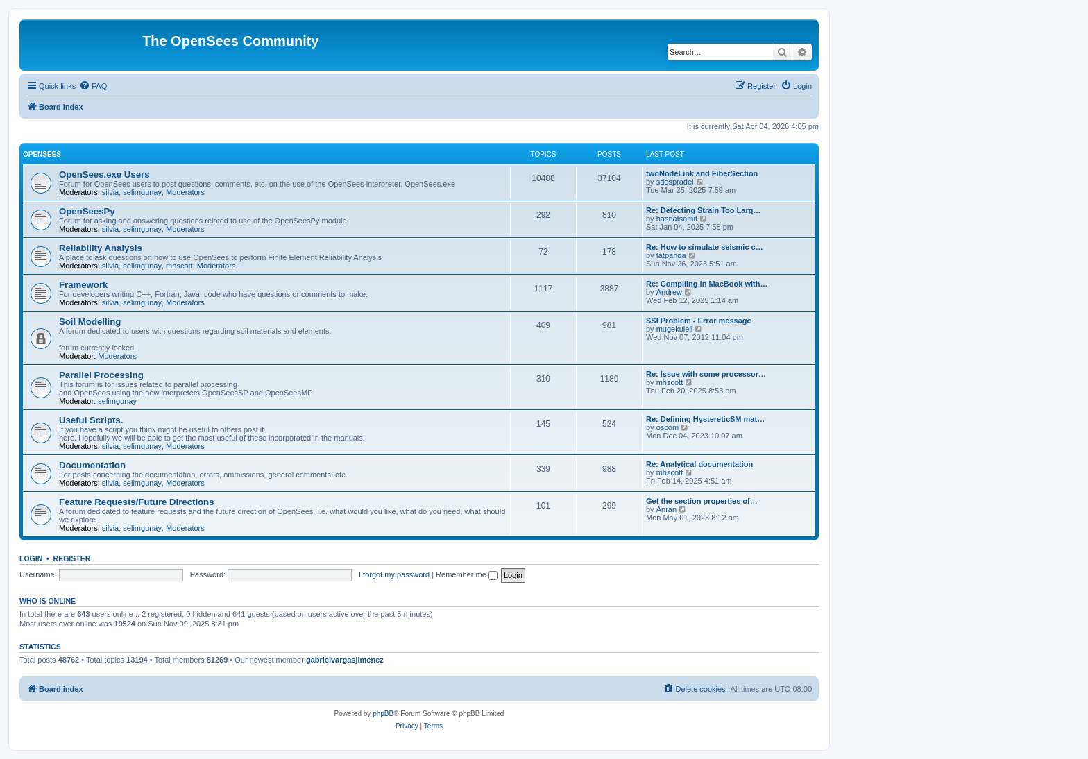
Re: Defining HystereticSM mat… (705, 419)
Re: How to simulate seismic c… (704, 247)
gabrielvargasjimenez (345, 660)
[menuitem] (93, 86)
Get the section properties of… (702, 501)
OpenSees (42, 154)
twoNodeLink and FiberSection (702, 173)
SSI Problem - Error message (698, 320)
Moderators (185, 192)
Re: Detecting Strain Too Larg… (703, 210)
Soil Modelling (90, 321)
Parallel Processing (101, 375)
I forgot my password (394, 574)
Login (30, 558)
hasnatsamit (676, 218)
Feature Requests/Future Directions (136, 502)
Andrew (669, 292)
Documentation (92, 465)
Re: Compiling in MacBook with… (706, 284)
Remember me (467, 574)
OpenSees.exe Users (104, 174)
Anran (666, 509)
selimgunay (142, 192)
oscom (667, 427)
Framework (83, 285)
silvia (110, 192)
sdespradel (675, 182)
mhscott (179, 266)
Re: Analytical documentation (699, 464)
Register (72, 558)
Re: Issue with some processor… (706, 374)
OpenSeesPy (87, 211)
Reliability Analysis (100, 248)
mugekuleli (674, 329)
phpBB (383, 713)
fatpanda (671, 255)
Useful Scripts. (91, 420)
